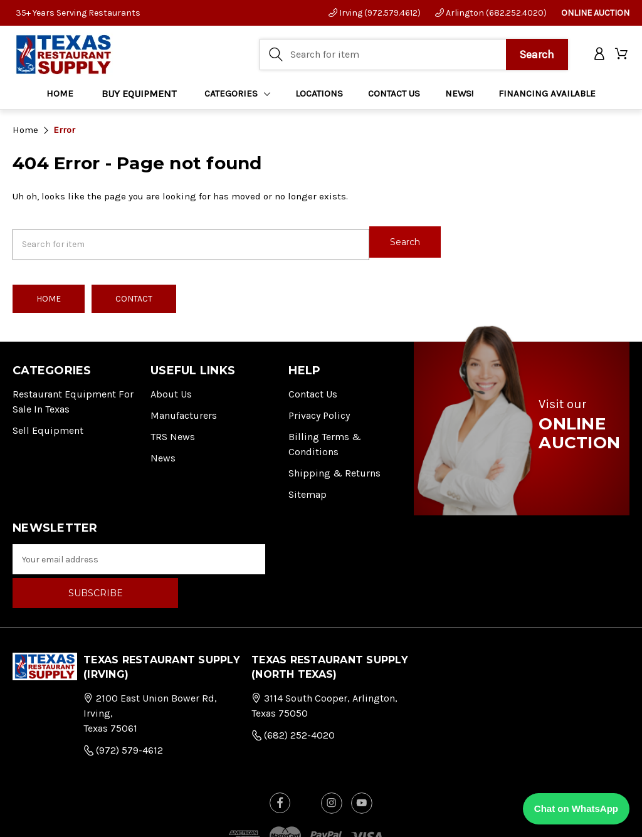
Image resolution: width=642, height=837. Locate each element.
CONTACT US (394, 94)
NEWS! (459, 94)
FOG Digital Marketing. (502, 817)
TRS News (172, 432)
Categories (237, 94)
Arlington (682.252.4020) (491, 13)
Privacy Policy (319, 410)
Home (59, 94)
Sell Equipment (48, 425)
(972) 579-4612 (123, 711)
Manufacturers (183, 410)
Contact (133, 293)
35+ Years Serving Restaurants (78, 13)
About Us (171, 389)
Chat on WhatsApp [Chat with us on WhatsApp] (576, 808)
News (163, 453)
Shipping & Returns (334, 468)
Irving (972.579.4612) (375, 13)
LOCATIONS (319, 94)
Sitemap (307, 489)
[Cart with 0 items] (622, 55)
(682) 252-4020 (293, 696)
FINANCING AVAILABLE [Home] (547, 94)
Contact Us (312, 389)
